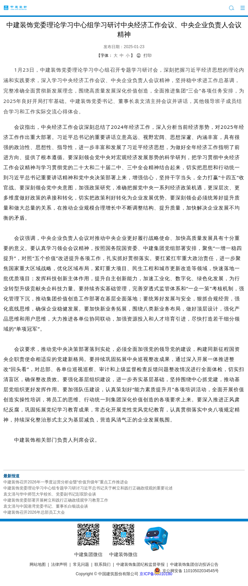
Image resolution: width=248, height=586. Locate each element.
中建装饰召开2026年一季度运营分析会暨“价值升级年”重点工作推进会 (65, 482)
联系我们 (102, 564)
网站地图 (38, 564)
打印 (147, 55)
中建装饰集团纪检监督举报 (140, 564)
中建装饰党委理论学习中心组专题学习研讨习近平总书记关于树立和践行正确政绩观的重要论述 (88, 488)
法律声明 (59, 564)
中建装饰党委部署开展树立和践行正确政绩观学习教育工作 (55, 500)
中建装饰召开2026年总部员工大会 (34, 512)
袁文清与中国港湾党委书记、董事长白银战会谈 (45, 506)
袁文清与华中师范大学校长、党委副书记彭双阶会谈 (49, 494)
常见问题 (81, 564)
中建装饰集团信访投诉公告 (194, 564)
